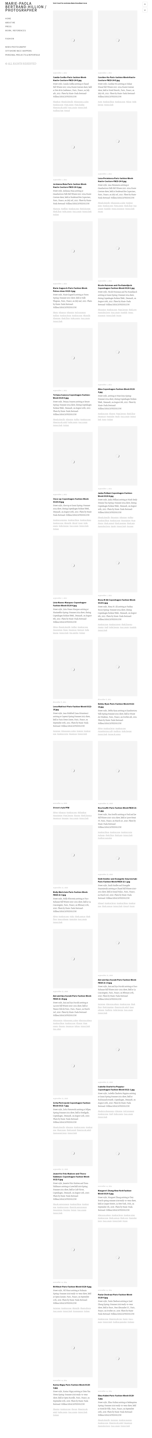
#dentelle (86, 315)
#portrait (80, 630)
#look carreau (80, 916)
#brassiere (102, 309)
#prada (113, 526)
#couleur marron (125, 1420)
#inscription (57, 630)
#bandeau (56, 101)
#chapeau (62, 312)
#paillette (117, 731)
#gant (80, 523)
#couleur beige (65, 315)
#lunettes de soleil (60, 107)
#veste (100, 211)
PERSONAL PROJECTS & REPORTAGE (22, 55)
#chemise (70, 312)
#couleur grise (129, 1215)
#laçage (74, 1409)
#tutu (104, 419)
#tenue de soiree (114, 734)
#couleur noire (79, 1127)
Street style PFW (61, 807)
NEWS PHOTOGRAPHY (15, 47)
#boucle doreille (67, 101)
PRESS (8, 26)
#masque (65, 818)
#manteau (73, 630)
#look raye (133, 309)
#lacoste (77, 815)
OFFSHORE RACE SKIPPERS (18, 51)
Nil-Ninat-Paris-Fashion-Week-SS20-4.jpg (72, 1286)
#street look (82, 107)
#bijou (55, 627)
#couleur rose (58, 104)
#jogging (66, 1210)
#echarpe (101, 835)
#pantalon (73, 919)
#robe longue (64, 526)
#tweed (67, 110)
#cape (100, 101)
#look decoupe (85, 208)
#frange (79, 1023)
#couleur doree (85, 520)
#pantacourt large (60, 1133)
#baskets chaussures (106, 1111)
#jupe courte (69, 104)
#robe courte (67, 211)
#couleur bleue (73, 520)
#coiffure (64, 208)
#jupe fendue (79, 104)
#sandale (107, 208)
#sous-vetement (118, 208)
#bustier (56, 1409)
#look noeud (71, 1130)
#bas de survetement (61, 1204)
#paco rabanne (63, 919)
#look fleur (57, 211)
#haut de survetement (78, 1207)
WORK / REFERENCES (15, 30)
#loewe (100, 523)
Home (8, 18)
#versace (130, 526)
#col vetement (80, 312)
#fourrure (57, 318)
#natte (125, 1319)
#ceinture (56, 731)
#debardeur (82, 812)
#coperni (80, 731)
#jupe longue (68, 815)
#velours (130, 1322)
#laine (65, 630)
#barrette (56, 208)
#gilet (72, 916)
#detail (74, 523)
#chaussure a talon (81, 101)
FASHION (9, 38)
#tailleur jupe (58, 110)
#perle (117, 416)
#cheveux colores (85, 1020)
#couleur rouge (63, 1207)
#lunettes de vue (115, 1319)
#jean (133, 520)
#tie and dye (73, 633)
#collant (56, 315)
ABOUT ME (10, 22)
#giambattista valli (105, 731)
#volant (56, 214)
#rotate (74, 1210)
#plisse (77, 1026)
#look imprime (120, 523)
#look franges (86, 815)
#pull (106, 627)
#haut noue (61, 1130)
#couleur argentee (60, 520)
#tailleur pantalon (105, 838)
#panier (101, 627)
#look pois (131, 523)
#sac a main (72, 107)
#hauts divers (85, 1308)
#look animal (109, 523)
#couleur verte (62, 734)
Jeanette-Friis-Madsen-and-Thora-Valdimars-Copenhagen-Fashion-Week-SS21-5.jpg (71, 1176)
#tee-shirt (57, 1029)
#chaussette (58, 1020)
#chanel (101, 903)
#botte (55, 312)
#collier (77, 419)
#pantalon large (104, 312)
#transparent (78, 1311)
